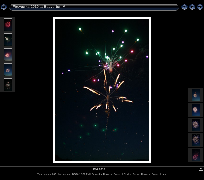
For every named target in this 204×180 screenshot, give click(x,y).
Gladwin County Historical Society (142, 174)
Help (164, 174)
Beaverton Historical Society (107, 174)
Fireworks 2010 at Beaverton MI (39, 7)
